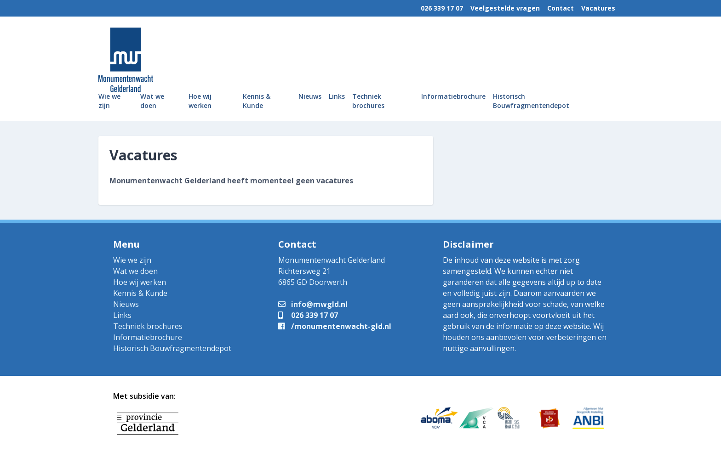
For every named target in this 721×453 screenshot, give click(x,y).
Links (337, 96)
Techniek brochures (368, 101)
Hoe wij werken (200, 101)
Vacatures (598, 8)
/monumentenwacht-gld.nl (334, 326)
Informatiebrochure (453, 96)
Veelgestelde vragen (505, 8)
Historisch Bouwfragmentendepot (531, 101)
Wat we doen (152, 101)
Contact (560, 8)
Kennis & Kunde (256, 101)
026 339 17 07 (442, 8)
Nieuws (309, 96)
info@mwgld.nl (313, 304)
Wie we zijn (109, 101)
